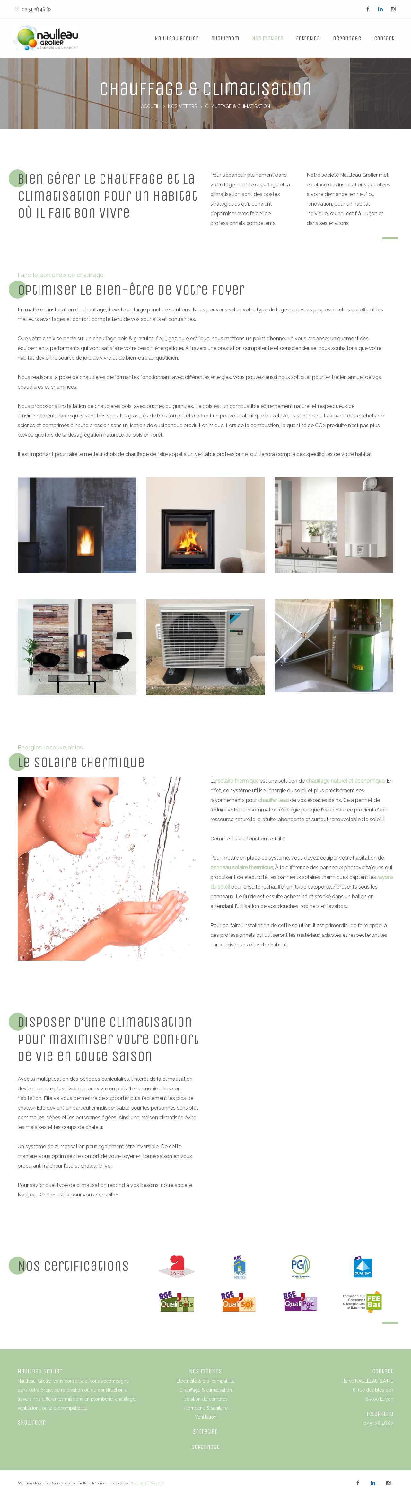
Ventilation (205, 1417)
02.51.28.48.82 (33, 9)
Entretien (308, 38)
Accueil (150, 106)
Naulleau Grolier (176, 38)
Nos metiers (267, 38)
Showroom (225, 38)
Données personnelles (69, 1483)
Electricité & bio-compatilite (205, 1381)
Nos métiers (205, 1371)
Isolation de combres (205, 1399)
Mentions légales (33, 1483)
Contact (384, 38)
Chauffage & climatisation (205, 1390)
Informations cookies (110, 1483)
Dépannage (347, 38)
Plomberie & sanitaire (206, 1408)
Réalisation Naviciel (147, 1483)
